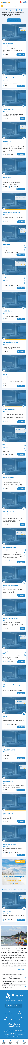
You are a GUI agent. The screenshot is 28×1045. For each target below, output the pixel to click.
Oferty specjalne (10, 1042)
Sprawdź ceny (21, 85)
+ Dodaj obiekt (20, 861)
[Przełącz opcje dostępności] (24, 2)
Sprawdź (22, 118)
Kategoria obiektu (4, 1042)
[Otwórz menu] (26, 2)
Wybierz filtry (17, 1042)
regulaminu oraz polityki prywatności (14, 1036)
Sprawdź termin (21, 54)
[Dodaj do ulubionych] (3, 40)
